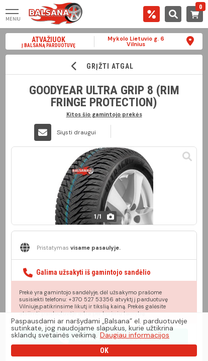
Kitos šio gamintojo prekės (104, 114)
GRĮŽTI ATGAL (104, 66)
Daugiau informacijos (134, 334)
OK (104, 350)
